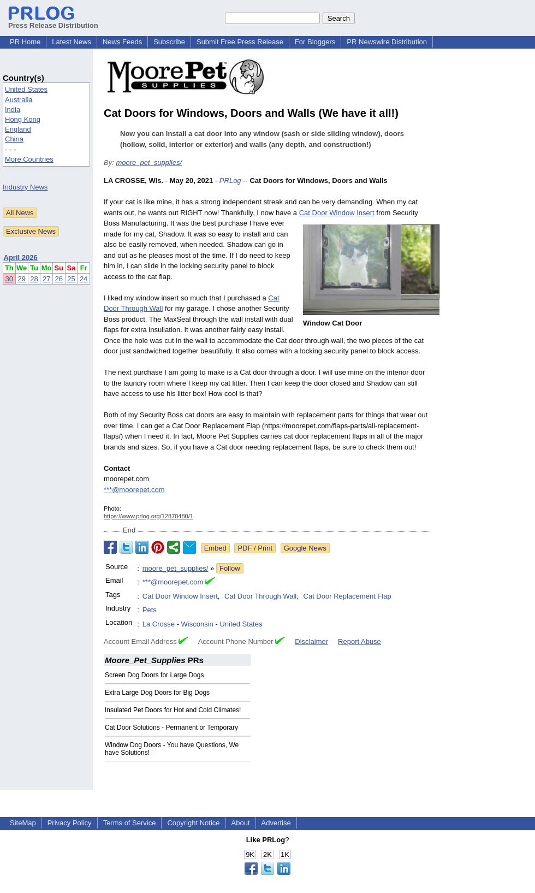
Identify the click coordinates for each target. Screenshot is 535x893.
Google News (305, 548)
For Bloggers (315, 42)
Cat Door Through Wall (260, 596)
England (18, 129)
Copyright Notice (193, 823)
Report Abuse (359, 641)
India (12, 109)
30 (9, 279)
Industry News (25, 187)
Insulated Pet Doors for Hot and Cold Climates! (173, 710)
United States (26, 89)
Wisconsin (197, 624)
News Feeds (122, 42)
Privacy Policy (69, 823)
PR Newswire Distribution (387, 42)
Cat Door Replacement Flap (347, 596)
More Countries (29, 159)
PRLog (230, 180)
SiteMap (23, 823)
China (14, 139)
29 (21, 279)
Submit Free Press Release (240, 42)
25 (71, 279)
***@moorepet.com (134, 490)
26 (59, 279)
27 (46, 279)
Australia (19, 100)
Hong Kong (22, 119)
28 (34, 279)
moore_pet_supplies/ (149, 162)
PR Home (25, 42)
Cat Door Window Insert (336, 213)
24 (83, 279)
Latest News (71, 42)
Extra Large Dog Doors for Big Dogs (157, 692)
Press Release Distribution (53, 21)
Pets (149, 610)
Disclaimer (311, 641)
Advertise (276, 823)
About (240, 823)
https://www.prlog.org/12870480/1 (148, 516)
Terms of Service (129, 823)
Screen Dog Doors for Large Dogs (154, 675)
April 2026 (21, 257)
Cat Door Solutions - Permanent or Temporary (171, 727)
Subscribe (169, 42)
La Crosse (158, 624)
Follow (229, 568)
